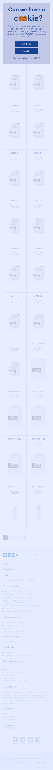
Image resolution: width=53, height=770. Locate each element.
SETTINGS (26, 44)
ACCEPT (26, 51)
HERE (37, 58)
